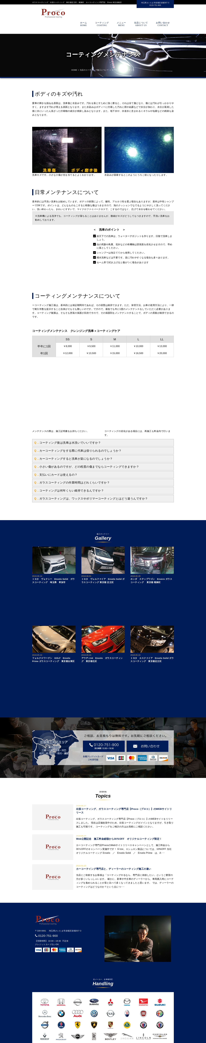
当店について (141, 23)
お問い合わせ (163, 23)
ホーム (83, 23)
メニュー (121, 23)
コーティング (102, 23)
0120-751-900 (48, 935)
